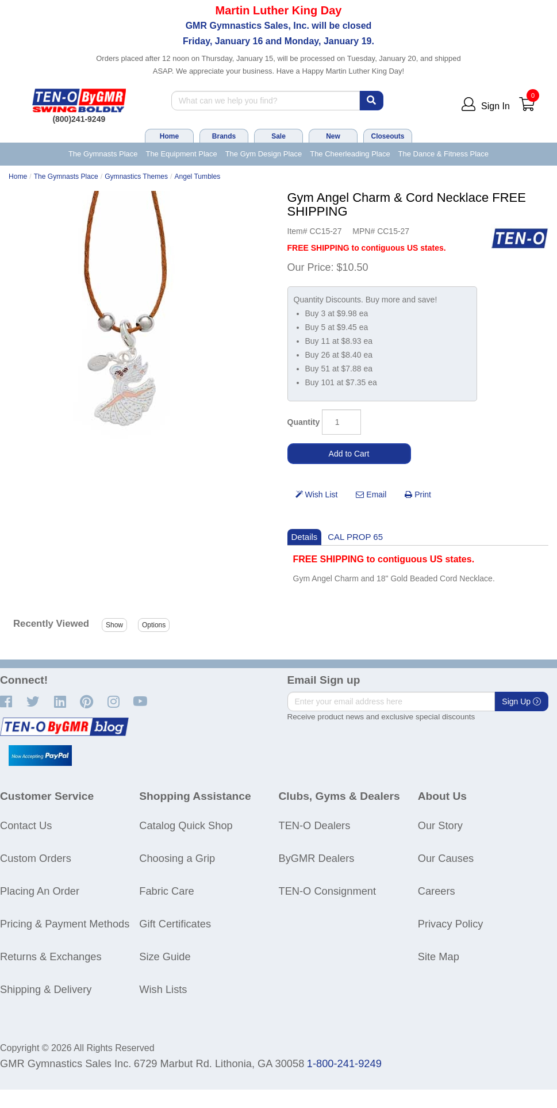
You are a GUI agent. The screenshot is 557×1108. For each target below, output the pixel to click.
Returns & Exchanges (51, 956)
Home (169, 136)
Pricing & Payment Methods (64, 924)
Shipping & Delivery (45, 989)
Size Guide (164, 956)
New (333, 136)
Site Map (438, 956)
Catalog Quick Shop (185, 825)
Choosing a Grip (177, 858)
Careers (436, 891)
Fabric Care (166, 891)
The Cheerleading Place (350, 153)
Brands (224, 136)
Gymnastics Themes (136, 176)
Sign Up (521, 701)
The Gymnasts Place (103, 153)
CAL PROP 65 (355, 537)
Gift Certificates (175, 924)
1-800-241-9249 (344, 1063)
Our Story (440, 825)
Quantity (303, 422)
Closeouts (387, 136)
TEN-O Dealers (315, 825)
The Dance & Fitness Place (443, 153)
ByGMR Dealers (317, 858)
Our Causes (446, 858)
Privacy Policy (450, 924)
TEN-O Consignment (328, 891)
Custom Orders (35, 858)
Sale (278, 136)
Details (304, 537)
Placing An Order (39, 891)
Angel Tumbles (197, 176)
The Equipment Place (181, 153)
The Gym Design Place (263, 153)
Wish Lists (163, 989)
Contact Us (26, 825)
